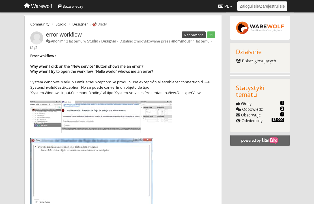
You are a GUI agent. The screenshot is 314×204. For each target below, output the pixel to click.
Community (40, 24)
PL (225, 6)
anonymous (180, 41)
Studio (60, 24)
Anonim (57, 41)
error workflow (64, 34)
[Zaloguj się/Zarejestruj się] (262, 6)
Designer (80, 24)
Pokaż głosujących (256, 60)
